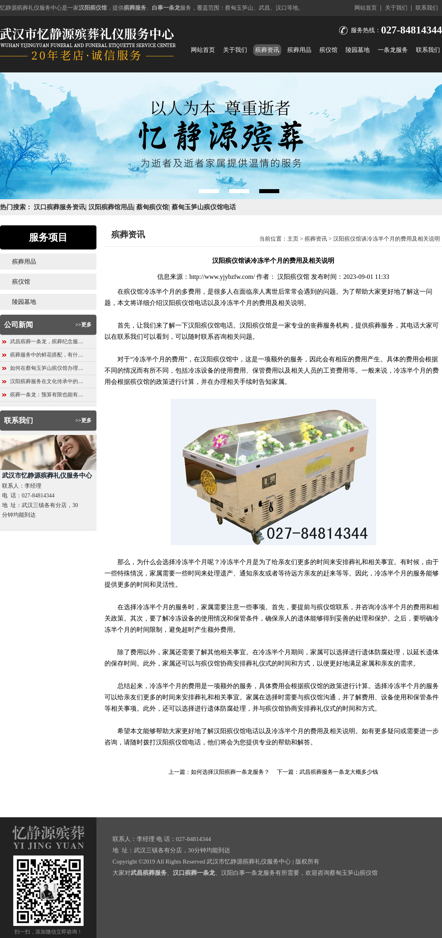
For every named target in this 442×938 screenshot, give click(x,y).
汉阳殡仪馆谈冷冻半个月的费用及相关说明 (386, 239)
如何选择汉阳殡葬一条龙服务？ (230, 772)
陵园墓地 (358, 50)
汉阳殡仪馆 (293, 276)
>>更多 (83, 325)
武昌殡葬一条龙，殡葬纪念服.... (46, 341)
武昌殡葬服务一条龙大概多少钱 (338, 772)
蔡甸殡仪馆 (152, 207)
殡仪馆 (328, 50)
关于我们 (396, 8)
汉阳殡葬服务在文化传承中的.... (46, 381)
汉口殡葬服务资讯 (59, 207)
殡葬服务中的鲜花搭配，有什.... (46, 355)
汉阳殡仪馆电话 (184, 302)
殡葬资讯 (267, 50)
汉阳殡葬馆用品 (110, 207)
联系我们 (426, 8)
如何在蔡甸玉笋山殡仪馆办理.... (46, 368)
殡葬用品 (299, 50)
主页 (293, 239)
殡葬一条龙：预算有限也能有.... (46, 395)
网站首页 (365, 8)
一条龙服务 (393, 50)
